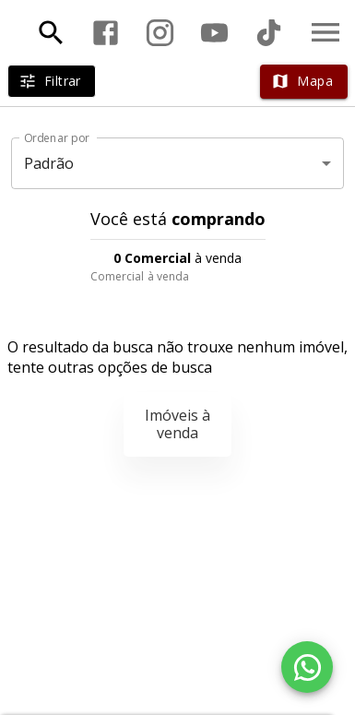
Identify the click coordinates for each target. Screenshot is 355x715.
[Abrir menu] (325, 32)
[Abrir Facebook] (105, 33)
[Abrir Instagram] (160, 33)
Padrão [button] (49, 163)
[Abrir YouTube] (214, 33)
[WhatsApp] (307, 667)
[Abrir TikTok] (269, 33)
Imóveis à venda (177, 424)
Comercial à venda (140, 276)
